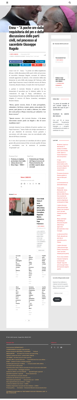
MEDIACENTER (10, 357)
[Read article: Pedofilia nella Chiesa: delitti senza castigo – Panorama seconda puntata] (38, 260)
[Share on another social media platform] (44, 68)
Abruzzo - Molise (15, 200)
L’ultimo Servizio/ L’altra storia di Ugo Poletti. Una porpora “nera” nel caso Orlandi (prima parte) (63, 251)
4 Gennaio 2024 (59, 63)
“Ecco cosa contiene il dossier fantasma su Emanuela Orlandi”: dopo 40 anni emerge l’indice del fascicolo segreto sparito (63, 264)
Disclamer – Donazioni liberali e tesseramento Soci (31, 391)
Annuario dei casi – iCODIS (15, 383)
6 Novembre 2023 (26, 58)
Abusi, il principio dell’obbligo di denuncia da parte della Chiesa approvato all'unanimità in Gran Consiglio (62, 226)
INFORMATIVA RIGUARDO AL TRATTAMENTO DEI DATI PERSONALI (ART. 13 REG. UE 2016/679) (25, 393)
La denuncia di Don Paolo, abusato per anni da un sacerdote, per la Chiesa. (62, 240)
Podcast (35, 354)
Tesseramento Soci (30, 377)
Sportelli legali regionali (35, 375)
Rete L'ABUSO (14, 58)
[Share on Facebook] (15, 65)
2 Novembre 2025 (18, 311)
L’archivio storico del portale (14, 369)
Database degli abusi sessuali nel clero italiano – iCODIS (22, 389)
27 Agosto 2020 (30, 316)
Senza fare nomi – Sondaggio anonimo (17, 373)
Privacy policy (10, 391)
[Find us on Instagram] (58, 351)
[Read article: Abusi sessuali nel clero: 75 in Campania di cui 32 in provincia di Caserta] (12, 292)
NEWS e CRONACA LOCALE (18, 7)
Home (7, 7)
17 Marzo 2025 (59, 89)
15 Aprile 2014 (30, 284)
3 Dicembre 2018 (44, 278)
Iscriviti (57, 301)
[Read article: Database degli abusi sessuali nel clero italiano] (61, 74)
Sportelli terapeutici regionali (14, 377)
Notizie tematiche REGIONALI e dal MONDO (18, 354)
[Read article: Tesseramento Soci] (61, 52)
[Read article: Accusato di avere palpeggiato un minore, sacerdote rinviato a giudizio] (12, 260)
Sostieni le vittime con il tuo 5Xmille (16, 375)
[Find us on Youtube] (61, 351)
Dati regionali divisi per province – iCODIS (18, 385)
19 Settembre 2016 (41, 229)
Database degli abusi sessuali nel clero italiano (61, 81)
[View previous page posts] (25, 324)
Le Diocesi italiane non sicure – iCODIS (17, 387)
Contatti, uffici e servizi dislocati (15, 363)
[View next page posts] (29, 324)
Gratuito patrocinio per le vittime (15, 367)
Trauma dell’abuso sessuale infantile (16, 379)
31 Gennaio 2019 (43, 306)
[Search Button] (70, 2)
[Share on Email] (37, 68)
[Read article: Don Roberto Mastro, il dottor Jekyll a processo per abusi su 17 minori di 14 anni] (25, 260)
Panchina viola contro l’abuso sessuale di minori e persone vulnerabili (25, 371)
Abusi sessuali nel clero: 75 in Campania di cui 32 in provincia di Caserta (18, 298)
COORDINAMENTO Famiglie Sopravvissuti (18, 352)
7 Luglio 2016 (17, 278)
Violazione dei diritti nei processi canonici (17, 381)
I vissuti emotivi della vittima (35, 367)
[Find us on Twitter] (54, 351)
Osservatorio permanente (39, 381)
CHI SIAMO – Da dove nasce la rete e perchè (18, 361)
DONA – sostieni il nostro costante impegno (18, 365)
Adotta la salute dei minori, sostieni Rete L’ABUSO (20, 359)
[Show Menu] (7, 2)
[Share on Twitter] (29, 65)
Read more (42, 253)
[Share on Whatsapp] (14, 68)
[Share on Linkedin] (40, 65)
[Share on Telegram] (25, 68)
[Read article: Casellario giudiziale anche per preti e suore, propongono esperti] (38, 292)
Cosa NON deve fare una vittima (35, 363)
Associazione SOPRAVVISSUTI (14, 350)
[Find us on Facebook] (51, 351)
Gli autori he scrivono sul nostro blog (27, 357)
